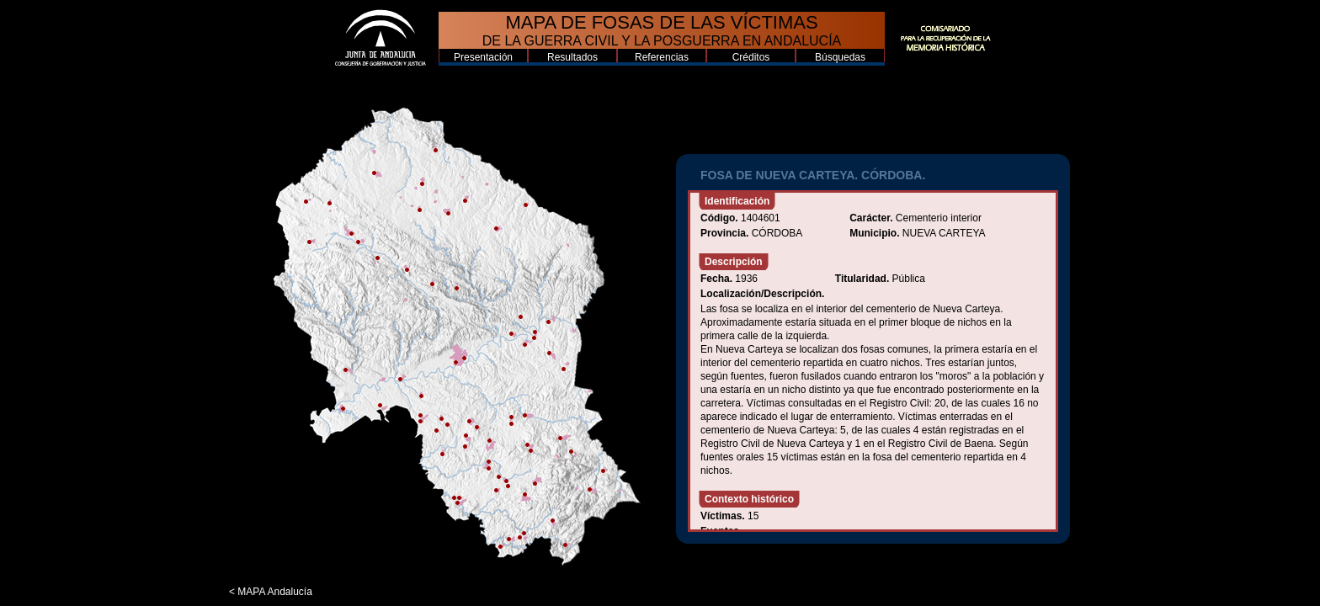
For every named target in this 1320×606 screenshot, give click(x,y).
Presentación (483, 57)
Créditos (751, 57)
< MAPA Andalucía (270, 592)
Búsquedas (840, 57)
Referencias (662, 57)
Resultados (572, 57)
